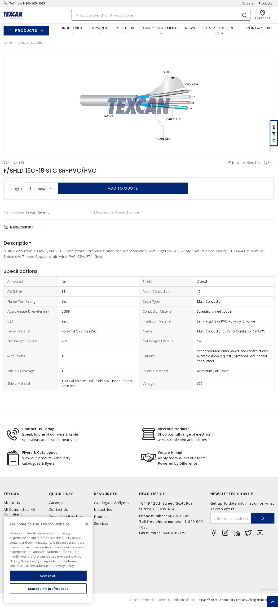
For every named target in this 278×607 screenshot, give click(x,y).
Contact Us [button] (258, 28)
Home (8, 42)
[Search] (161, 15)
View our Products (174, 428)
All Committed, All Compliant (19, 511)
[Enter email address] (230, 518)
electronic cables (31, 42)
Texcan (12, 493)
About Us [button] (125, 28)
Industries (103, 509)
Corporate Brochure (67, 516)
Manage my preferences (48, 588)
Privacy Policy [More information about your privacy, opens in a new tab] (64, 565)
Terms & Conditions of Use (177, 600)
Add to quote (123, 188)
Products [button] (26, 30)
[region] (48, 560)
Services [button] (99, 28)
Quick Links (61, 493)
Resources (106, 493)
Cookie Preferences (142, 599)
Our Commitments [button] (161, 28)
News (190, 28)
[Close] (86, 524)
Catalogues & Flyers (220, 30)
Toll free (15, 3)
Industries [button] (72, 28)
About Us (12, 502)
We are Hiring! (170, 452)
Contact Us (58, 509)
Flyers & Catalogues (39, 452)
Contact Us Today (38, 428)
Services (101, 523)
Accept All (48, 576)
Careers (248, 3)
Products (265, 3)
